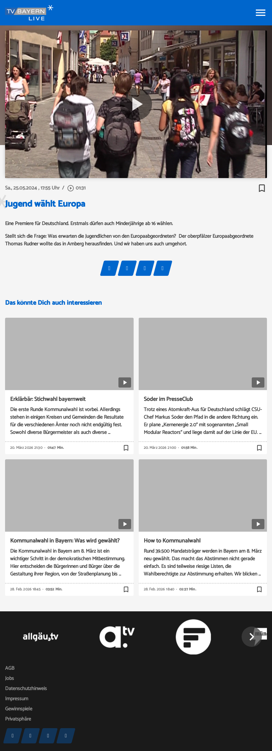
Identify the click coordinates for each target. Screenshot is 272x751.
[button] (252, 637)
